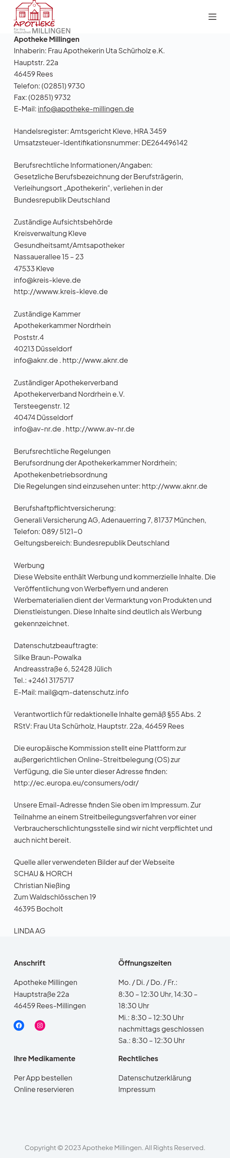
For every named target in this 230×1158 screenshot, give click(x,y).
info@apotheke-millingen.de (86, 108)
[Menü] (212, 17)
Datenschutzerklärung (154, 1077)
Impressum (136, 1089)
